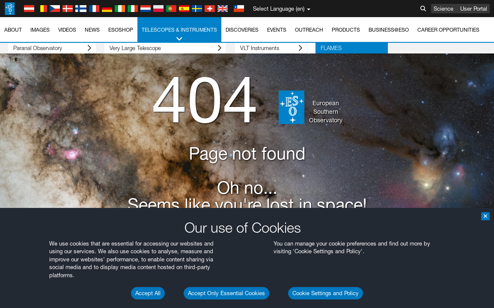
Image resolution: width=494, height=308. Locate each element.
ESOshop (120, 30)
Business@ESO (389, 30)
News (92, 30)
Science (443, 8)
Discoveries (242, 30)
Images (40, 30)
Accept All (148, 293)
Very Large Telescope (149, 48)
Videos (67, 30)
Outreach (309, 30)
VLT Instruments (246, 48)
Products (346, 30)
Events (276, 30)
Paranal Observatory (44, 48)
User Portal (473, 8)
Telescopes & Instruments (179, 35)
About (13, 30)
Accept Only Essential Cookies (226, 293)
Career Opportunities (448, 30)
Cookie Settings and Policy (325, 293)
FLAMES (298, 47)
